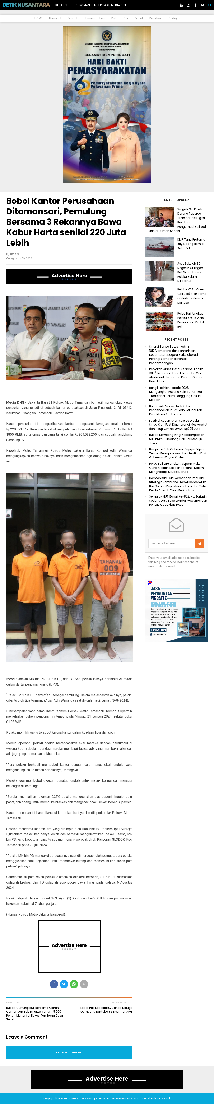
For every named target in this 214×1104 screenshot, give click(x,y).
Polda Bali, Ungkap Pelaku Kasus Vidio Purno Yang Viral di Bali (190, 320)
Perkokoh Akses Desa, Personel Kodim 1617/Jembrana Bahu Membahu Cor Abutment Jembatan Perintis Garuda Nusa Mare (176, 375)
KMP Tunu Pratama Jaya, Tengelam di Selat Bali (191, 243)
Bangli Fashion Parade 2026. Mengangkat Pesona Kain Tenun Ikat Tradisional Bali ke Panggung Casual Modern (175, 394)
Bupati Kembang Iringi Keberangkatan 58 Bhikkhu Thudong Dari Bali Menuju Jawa (176, 439)
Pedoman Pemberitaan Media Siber (102, 5)
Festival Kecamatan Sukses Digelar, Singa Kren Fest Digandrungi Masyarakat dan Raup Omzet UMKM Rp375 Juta (178, 425)
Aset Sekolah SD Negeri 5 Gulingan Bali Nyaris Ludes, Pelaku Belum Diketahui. (190, 272)
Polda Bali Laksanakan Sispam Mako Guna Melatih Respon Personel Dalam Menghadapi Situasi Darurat (176, 468)
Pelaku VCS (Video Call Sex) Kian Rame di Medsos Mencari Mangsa (191, 295)
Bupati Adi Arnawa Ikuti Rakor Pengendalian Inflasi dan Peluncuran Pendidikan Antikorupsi (175, 410)
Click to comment (69, 1052)
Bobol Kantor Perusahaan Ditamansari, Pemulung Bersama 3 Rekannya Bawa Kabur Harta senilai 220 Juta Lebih (66, 222)
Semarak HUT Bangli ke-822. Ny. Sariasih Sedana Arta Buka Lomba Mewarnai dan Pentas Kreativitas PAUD (178, 501)
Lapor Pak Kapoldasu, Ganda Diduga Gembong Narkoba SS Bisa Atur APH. (106, 1009)
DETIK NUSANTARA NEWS (33, 5)
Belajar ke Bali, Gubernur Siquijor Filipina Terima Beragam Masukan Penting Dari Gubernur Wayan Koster (177, 453)
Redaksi (61, 5)
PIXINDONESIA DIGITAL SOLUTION (126, 1098)
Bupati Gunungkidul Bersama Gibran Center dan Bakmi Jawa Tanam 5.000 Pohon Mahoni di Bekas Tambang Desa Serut (34, 1013)
